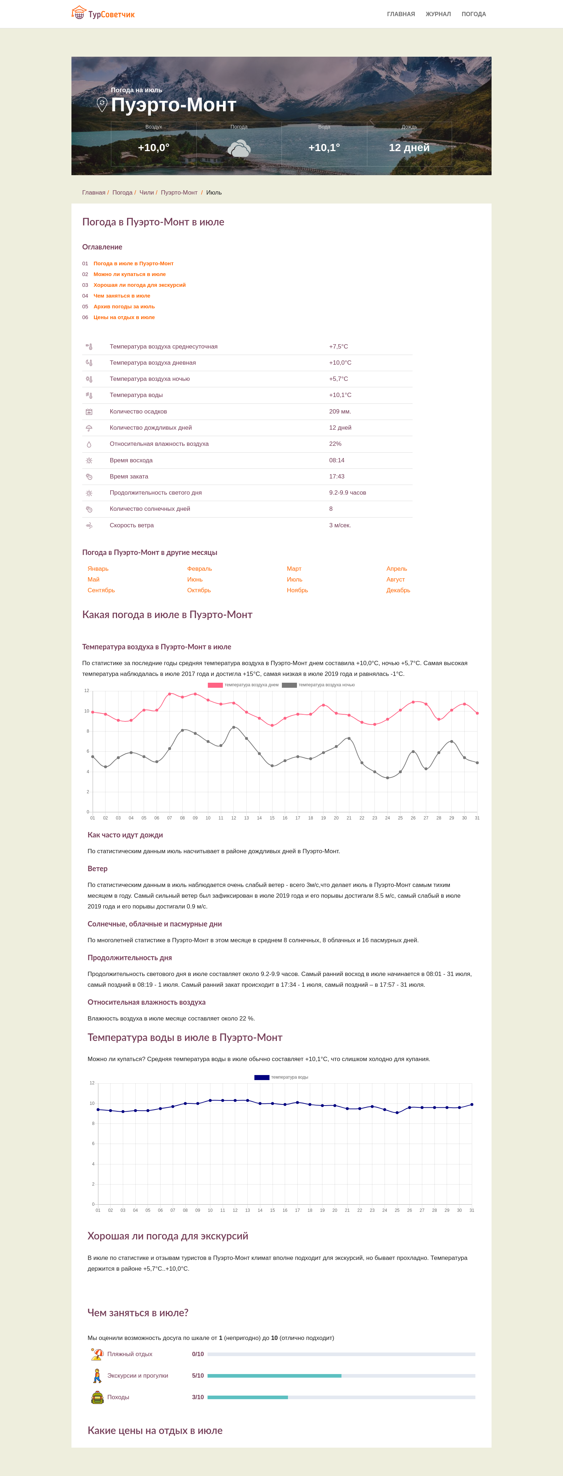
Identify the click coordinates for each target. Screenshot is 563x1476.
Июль (294, 579)
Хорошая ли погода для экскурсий (140, 285)
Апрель (397, 568)
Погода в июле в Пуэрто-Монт (134, 263)
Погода (474, 14)
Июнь (195, 579)
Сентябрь (101, 590)
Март (294, 568)
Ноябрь (297, 590)
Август (396, 579)
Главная (401, 14)
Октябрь (199, 590)
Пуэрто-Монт (179, 192)
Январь (98, 568)
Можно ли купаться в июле (130, 274)
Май (93, 579)
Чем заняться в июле (122, 296)
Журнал (438, 14)
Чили (147, 192)
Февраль (199, 568)
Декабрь (398, 590)
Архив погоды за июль (124, 306)
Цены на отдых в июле (124, 317)
